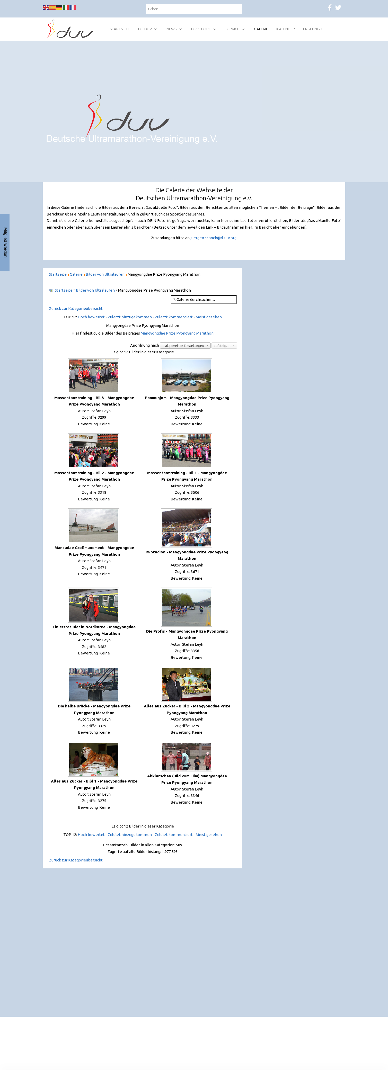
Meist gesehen (209, 317)
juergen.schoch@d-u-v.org (213, 238)
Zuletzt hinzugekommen (130, 317)
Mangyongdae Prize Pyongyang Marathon (177, 333)
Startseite (64, 290)
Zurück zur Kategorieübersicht (76, 308)
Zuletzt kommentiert (174, 317)
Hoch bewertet (91, 317)
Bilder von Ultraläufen (95, 290)
